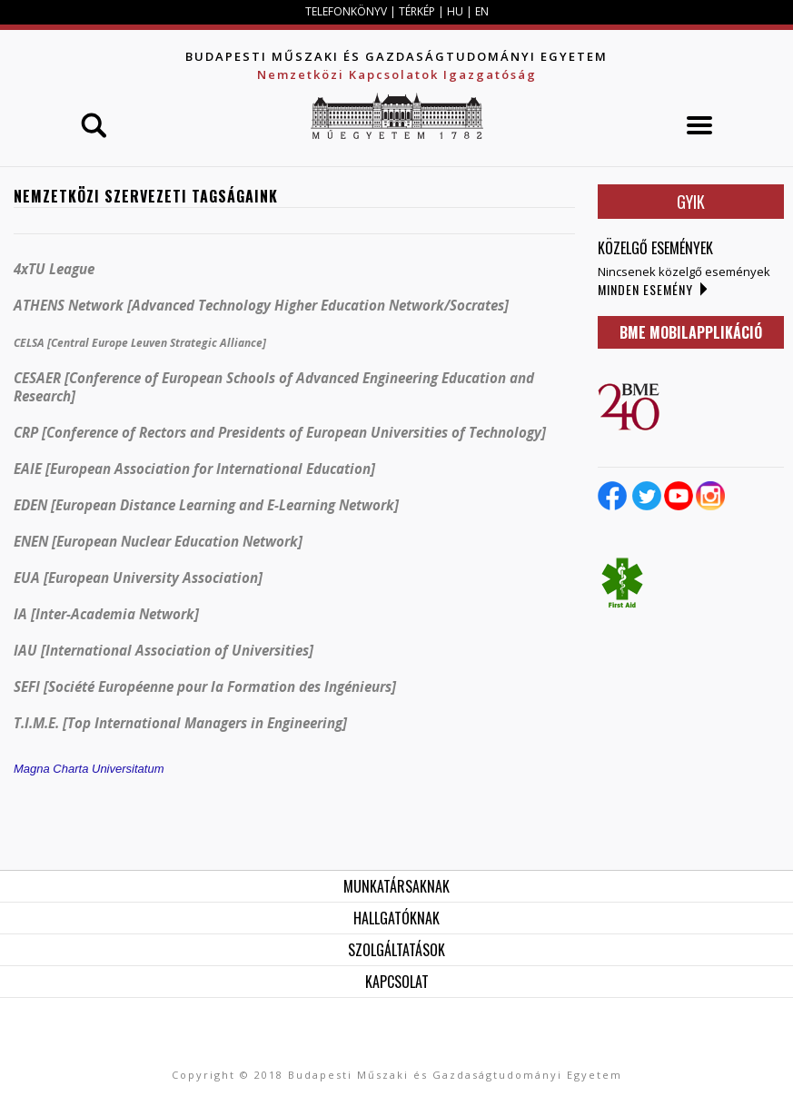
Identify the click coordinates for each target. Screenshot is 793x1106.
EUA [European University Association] (138, 577)
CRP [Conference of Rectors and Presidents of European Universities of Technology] (280, 432)
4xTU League (54, 269)
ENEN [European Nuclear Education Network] (158, 541)
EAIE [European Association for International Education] (194, 468)
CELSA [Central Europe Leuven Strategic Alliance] (140, 343)
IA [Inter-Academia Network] (106, 614)
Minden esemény (645, 289)
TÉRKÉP (418, 11)
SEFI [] (205, 686)
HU (455, 11)
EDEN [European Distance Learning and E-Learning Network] (206, 505)
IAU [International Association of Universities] (163, 650)
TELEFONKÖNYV (346, 11)
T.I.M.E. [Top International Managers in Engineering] (180, 723)
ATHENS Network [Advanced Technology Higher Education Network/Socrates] (261, 305)
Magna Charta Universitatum (89, 768)
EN (482, 11)
